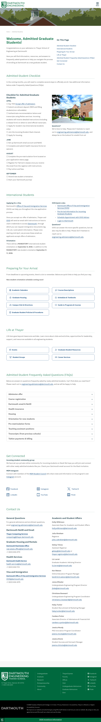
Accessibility (73, 705)
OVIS (8, 221)
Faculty (65, 677)
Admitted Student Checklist (66, 46)
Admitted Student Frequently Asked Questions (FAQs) (76, 58)
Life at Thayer (61, 55)
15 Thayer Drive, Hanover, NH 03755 (12, 683)
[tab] (50, 394)
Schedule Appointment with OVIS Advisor (73, 217)
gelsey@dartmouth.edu (61, 551)
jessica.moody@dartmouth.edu (64, 634)
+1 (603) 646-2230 (7, 685)
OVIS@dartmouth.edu (14, 579)
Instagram (10, 477)
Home (8, 32)
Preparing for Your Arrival (65, 52)
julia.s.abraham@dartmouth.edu (64, 540)
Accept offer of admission (25, 104)
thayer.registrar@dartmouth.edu (64, 554)
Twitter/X (73, 489)
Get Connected (62, 61)
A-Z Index (53, 705)
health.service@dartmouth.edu (18, 564)
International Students (64, 49)
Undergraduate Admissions (71, 686)
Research (40, 680)
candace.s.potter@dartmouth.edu (65, 622)
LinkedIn (11, 495)
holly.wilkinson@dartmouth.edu (64, 528)
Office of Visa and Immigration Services (32, 206)
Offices (64, 680)
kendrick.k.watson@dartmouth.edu (65, 577)
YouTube (42, 495)
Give (63, 693)
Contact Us (61, 64)
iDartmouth (32, 224)
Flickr (71, 495)
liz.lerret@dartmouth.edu (62, 566)
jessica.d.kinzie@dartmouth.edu (64, 645)
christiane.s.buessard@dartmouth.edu (67, 600)
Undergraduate (42, 674)
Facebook (12, 489)
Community (41, 686)
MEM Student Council (38, 474)
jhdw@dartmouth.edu (60, 588)
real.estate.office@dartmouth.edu (19, 549)
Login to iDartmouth (65, 221)
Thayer (67, 674)
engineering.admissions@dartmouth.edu (73, 132)
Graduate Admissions (69, 689)
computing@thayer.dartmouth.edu (20, 537)
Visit (64, 683)
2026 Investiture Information (50, 720)
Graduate (40, 677)
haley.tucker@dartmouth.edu (63, 611)
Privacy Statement (63, 705)
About (39, 689)
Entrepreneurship (43, 683)
